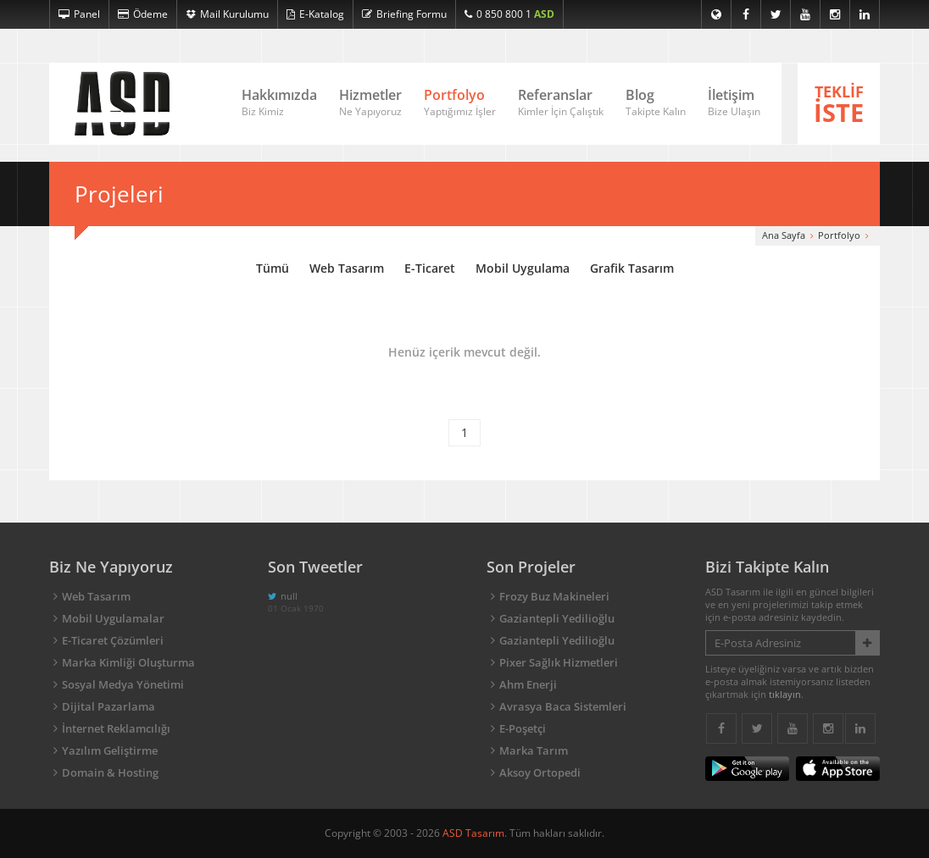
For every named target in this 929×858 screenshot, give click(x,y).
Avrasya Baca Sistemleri (562, 706)
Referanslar (561, 103)
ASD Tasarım (473, 833)
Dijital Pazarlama (108, 706)
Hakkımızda (279, 103)
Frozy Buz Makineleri (554, 596)
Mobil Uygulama (523, 268)
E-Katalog (315, 14)
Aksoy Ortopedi (540, 772)
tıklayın (785, 694)
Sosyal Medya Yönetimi (123, 684)
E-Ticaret (429, 268)
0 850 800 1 (509, 14)
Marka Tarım (533, 750)
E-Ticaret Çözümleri (113, 640)
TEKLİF (838, 105)
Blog (656, 103)
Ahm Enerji (528, 684)
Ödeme (143, 14)
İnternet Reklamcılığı (116, 728)
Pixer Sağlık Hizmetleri (558, 662)
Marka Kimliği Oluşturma (128, 662)
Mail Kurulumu (227, 14)
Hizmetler (370, 103)
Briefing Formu (404, 14)
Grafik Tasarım (632, 268)
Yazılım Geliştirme (110, 750)
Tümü (272, 268)
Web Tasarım (346, 268)
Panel (79, 14)
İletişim (734, 103)
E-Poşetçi (522, 728)
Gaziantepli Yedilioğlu (557, 618)
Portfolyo (460, 103)
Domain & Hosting (110, 772)
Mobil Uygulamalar (113, 618)
